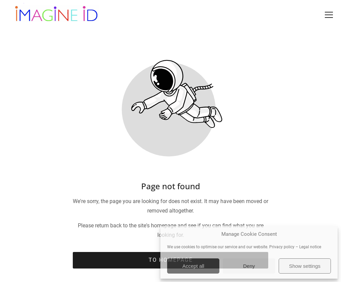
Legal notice (310, 247)
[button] (328, 14)
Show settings (304, 266)
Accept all (193, 266)
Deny (249, 266)
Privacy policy (281, 247)
